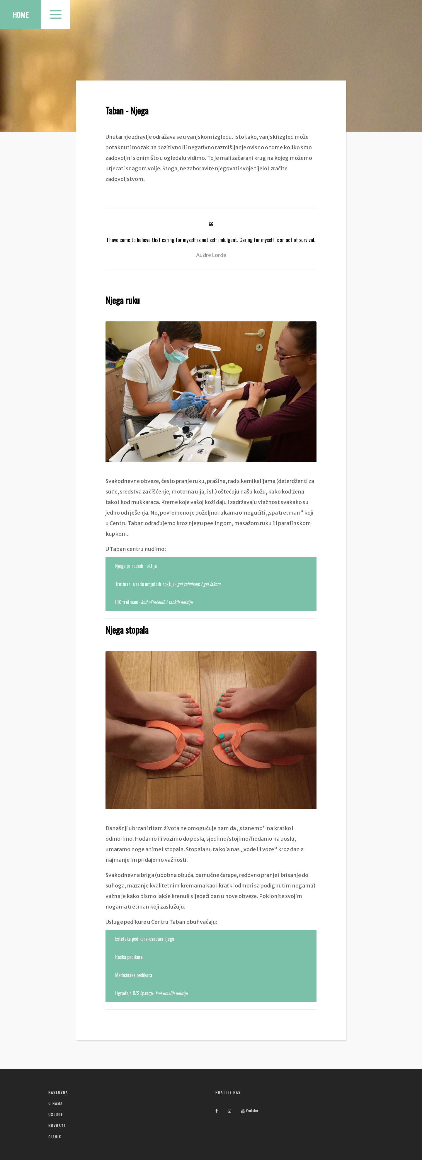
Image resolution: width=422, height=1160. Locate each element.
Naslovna (58, 1092)
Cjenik (54, 1136)
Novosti (56, 1125)
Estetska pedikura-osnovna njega (144, 938)
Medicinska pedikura (133, 975)
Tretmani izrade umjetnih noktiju (167, 583)
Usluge (55, 1114)
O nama (55, 1103)
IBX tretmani (154, 602)
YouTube (249, 1110)
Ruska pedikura (129, 956)
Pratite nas (228, 1092)
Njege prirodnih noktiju (136, 565)
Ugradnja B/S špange (151, 993)
